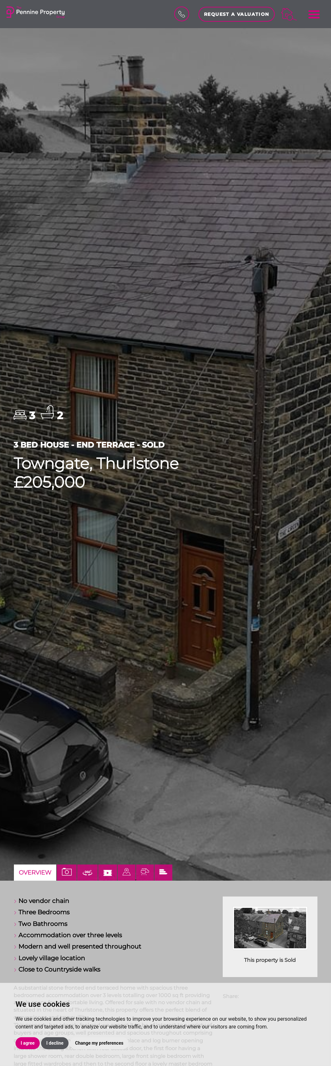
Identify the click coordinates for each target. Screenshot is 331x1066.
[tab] (126, 873)
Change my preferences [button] (99, 1043)
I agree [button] (28, 1043)
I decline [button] (54, 1043)
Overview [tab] (35, 872)
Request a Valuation (236, 14)
